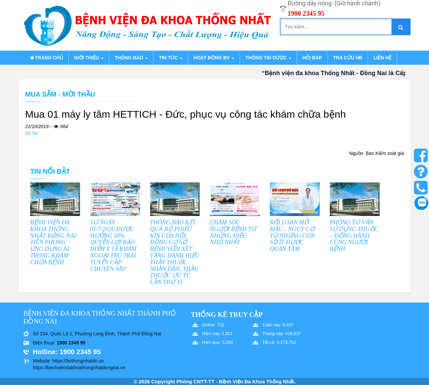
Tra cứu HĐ (347, 57)
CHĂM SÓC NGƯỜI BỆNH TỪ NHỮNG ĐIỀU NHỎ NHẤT (233, 232)
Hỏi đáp (312, 57)
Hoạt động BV (213, 57)
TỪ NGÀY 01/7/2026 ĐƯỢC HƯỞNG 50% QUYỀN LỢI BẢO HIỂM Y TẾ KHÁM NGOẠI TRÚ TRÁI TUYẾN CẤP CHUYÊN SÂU (113, 245)
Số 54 (31, 133)
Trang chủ (46, 57)
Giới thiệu (89, 57)
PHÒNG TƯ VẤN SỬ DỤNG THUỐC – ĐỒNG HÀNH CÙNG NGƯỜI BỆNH (354, 235)
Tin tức (170, 57)
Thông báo (131, 57)
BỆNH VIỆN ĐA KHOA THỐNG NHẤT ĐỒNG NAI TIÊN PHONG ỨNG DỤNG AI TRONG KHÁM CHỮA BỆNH (53, 242)
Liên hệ (382, 57)
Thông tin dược (268, 57)
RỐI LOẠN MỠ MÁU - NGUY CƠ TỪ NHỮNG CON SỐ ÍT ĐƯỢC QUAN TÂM (292, 235)
